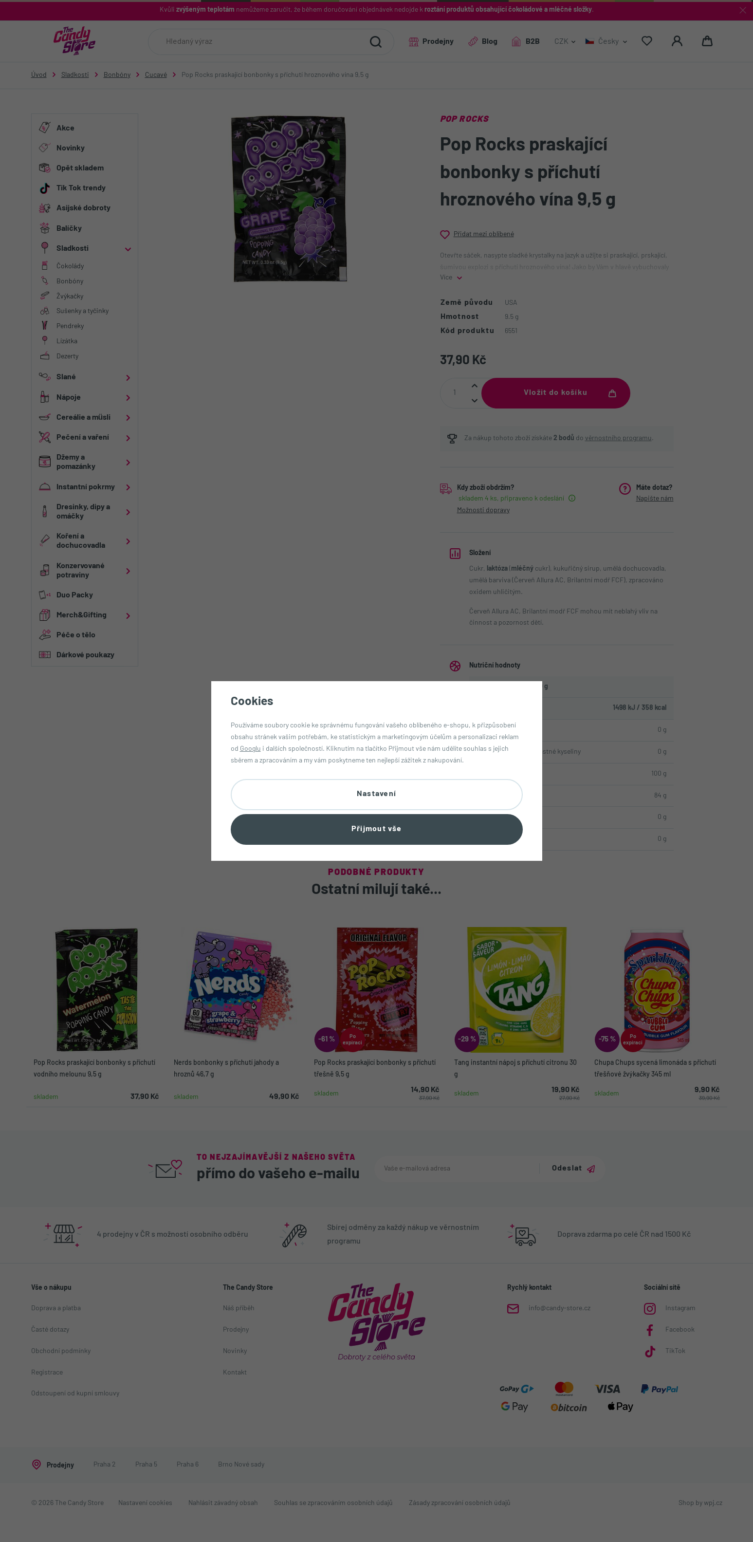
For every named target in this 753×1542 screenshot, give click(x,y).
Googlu (250, 749)
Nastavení (377, 794)
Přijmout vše (376, 829)
